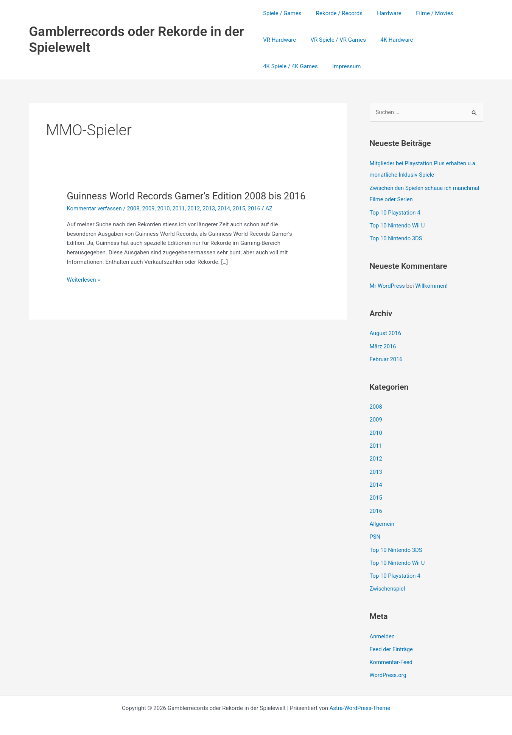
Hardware (383, 13)
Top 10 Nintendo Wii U (398, 224)
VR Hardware (279, 39)
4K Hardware (390, 39)
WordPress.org (388, 669)
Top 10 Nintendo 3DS (396, 237)
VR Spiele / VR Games (335, 39)
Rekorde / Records (336, 13)
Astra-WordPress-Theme (360, 701)
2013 (210, 221)
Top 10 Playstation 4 (395, 211)
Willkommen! (432, 284)
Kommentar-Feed (391, 656)
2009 (149, 221)
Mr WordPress (388, 284)
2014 (225, 221)
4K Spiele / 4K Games (445, 39)
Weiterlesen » (84, 293)
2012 (195, 221)
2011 (180, 221)
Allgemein (382, 519)
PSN (375, 532)
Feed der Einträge (392, 643)
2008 (134, 221)
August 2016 (386, 331)
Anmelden (382, 630)
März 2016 (383, 344)
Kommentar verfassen (95, 221)
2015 (241, 221)
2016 (256, 221)
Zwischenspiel (388, 583)
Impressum (277, 66)
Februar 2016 (386, 357)
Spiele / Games (282, 13)
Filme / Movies (425, 13)
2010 (165, 221)
